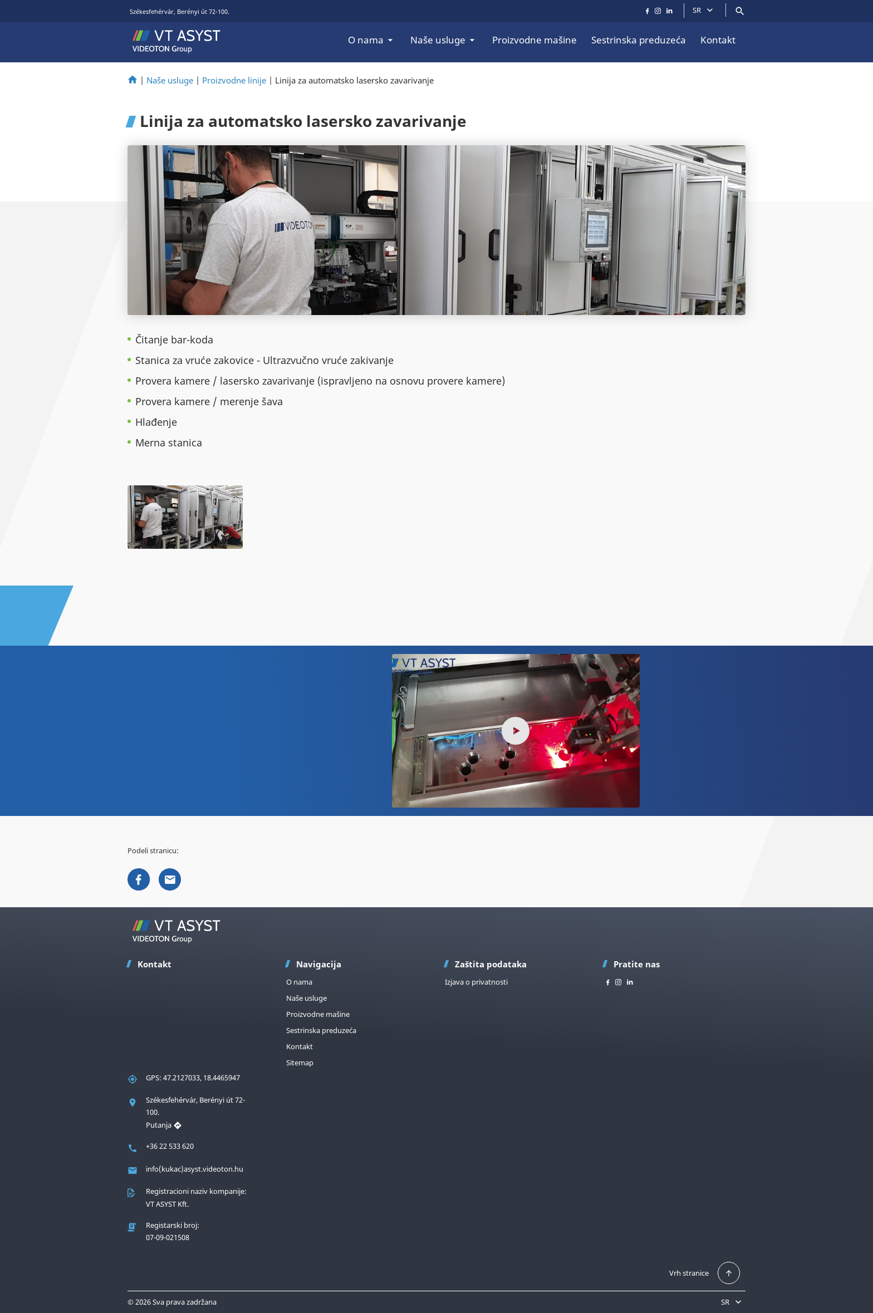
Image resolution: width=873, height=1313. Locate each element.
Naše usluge (444, 39)
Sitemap (299, 1063)
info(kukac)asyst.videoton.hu (194, 1169)
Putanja (164, 1125)
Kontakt (717, 39)
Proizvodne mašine (534, 39)
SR (704, 10)
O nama (372, 39)
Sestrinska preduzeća (638, 39)
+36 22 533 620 (170, 1146)
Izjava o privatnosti (476, 982)
